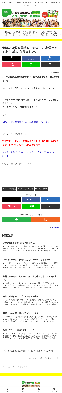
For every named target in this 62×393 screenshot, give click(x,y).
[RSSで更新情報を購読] (45, 219)
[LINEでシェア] (31, 64)
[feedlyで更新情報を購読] (16, 219)
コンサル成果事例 (9, 189)
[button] (50, 64)
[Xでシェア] (11, 58)
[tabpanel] (12, 33)
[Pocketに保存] (11, 64)
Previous (2, 34)
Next (60, 34)
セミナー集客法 (41, 189)
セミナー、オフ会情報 (25, 189)
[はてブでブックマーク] (50, 58)
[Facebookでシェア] (31, 58)
